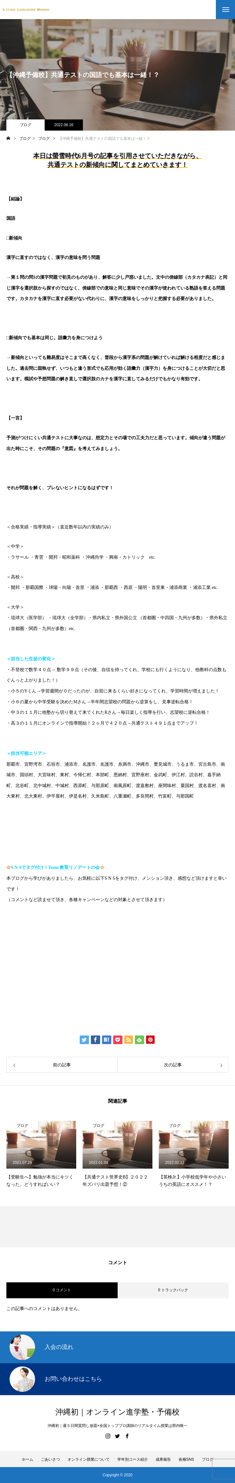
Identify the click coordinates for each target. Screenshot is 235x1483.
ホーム (27, 1459)
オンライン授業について (89, 1459)
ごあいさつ (50, 1459)
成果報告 (163, 1459)
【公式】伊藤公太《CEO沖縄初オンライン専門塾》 (80, 938)
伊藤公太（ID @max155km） (52, 958)
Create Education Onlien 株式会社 (59, 978)
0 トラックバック (173, 1290)
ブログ (25, 125)
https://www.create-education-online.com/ (55, 919)
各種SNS (186, 1459)
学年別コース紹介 (132, 1459)
